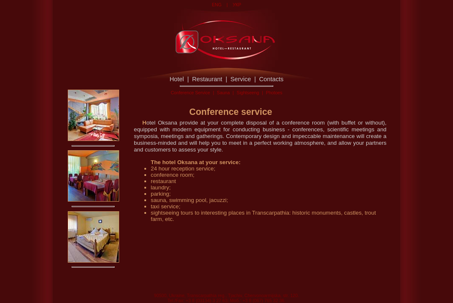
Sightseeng (248, 92)
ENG (217, 4)
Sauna (223, 92)
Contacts (271, 79)
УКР (237, 4)
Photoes (274, 92)
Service (240, 79)
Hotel (177, 79)
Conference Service (190, 92)
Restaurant (207, 79)
